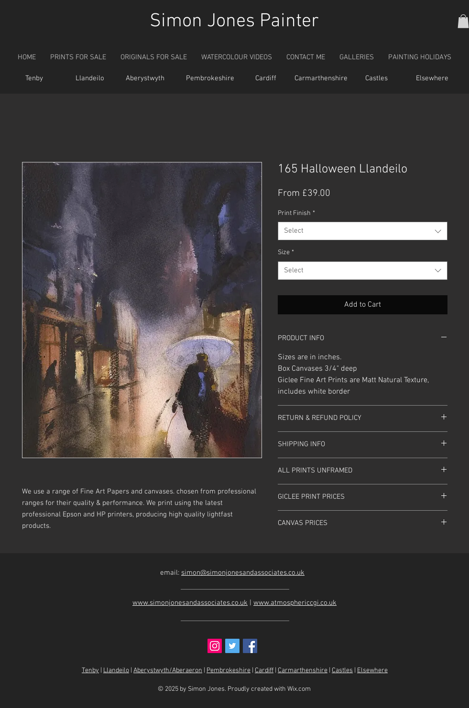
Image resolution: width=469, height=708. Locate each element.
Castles (342, 670)
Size (286, 252)
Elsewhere (372, 670)
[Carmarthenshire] (321, 79)
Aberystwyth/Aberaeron (167, 670)
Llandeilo (116, 670)
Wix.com (299, 689)
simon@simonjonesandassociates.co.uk (243, 573)
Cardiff (264, 670)
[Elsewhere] (432, 79)
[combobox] (362, 231)
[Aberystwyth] (145, 79)
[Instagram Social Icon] (214, 646)
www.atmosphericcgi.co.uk (295, 603)
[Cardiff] (266, 79)
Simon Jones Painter (234, 21)
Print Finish (296, 213)
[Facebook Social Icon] (250, 646)
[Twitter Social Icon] (232, 646)
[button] (463, 21)
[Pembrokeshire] (210, 79)
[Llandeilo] (90, 79)
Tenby (90, 670)
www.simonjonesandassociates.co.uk (190, 603)
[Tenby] (34, 79)
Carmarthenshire (302, 670)
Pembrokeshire (229, 670)
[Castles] (376, 79)
